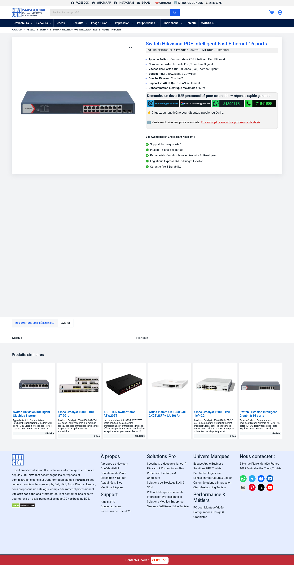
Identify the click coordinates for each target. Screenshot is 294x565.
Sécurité (81, 23)
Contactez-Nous (111, 506)
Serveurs (44, 23)
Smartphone (173, 23)
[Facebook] (80, 3)
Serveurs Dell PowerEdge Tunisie (168, 506)
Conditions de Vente (113, 473)
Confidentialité (110, 468)
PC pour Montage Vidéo (208, 507)
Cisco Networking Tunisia (209, 487)
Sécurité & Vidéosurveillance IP (166, 463)
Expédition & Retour (113, 478)
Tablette (191, 23)
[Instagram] (124, 3)
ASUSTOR (140, 436)
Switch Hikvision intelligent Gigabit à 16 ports (258, 413)
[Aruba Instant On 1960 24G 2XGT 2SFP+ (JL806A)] (169, 384)
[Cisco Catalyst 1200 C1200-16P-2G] (215, 384)
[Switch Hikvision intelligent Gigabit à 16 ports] (260, 384)
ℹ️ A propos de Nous (188, 2)
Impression (124, 23)
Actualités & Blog (111, 482)
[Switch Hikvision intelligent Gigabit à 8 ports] (33, 384)
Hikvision (222, 50)
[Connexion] (280, 12)
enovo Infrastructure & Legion (213, 478)
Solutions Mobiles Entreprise (165, 501)
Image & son (101, 23)
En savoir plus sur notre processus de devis (230, 122)
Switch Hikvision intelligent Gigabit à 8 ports (31, 413)
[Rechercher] (175, 12)
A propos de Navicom (114, 463)
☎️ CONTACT (163, 2)
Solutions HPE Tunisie (207, 468)
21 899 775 (159, 560)
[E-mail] (143, 3)
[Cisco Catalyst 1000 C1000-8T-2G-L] (79, 384)
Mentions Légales (112, 487)
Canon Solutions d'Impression (212, 482)
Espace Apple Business (208, 463)
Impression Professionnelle (164, 497)
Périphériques (148, 23)
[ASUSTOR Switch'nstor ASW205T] (124, 384)
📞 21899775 (213, 2)
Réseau (62, 23)
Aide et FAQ (108, 501)
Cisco (97, 436)
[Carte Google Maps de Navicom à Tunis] (261, 521)
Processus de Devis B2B (116, 511)
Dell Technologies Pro (207, 473)
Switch (195, 50)
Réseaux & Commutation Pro (165, 468)
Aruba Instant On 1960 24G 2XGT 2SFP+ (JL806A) (167, 413)
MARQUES (210, 23)
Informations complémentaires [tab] (34, 323)
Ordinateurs (24, 23)
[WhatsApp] (101, 3)
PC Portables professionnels (165, 492)
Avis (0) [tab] (65, 323)
